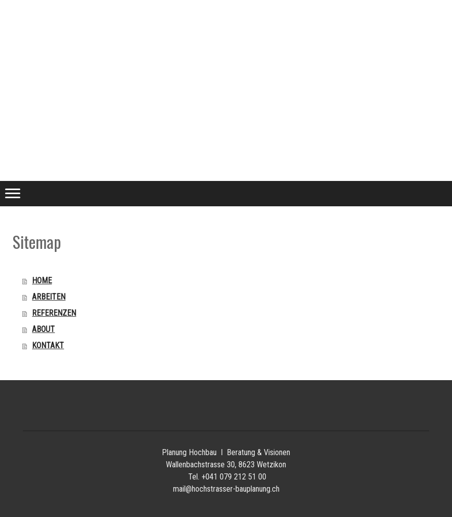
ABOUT (43, 329)
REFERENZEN (54, 313)
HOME (42, 280)
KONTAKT (48, 345)
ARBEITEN (48, 297)
